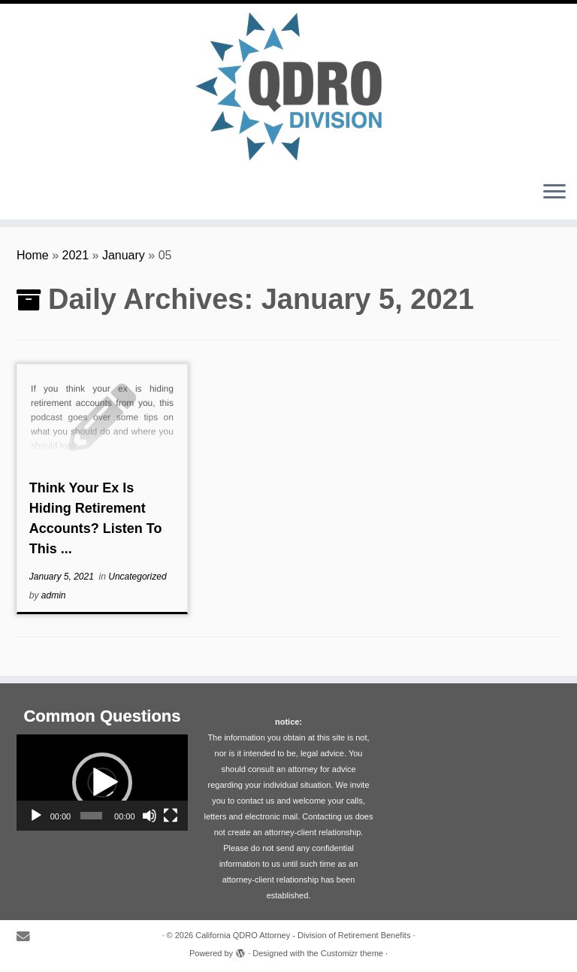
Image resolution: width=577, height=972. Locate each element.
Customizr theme (352, 953)
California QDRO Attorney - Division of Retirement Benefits (302, 935)
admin (53, 595)
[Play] (36, 815)
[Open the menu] (554, 192)
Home (33, 255)
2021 (75, 255)
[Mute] (149, 815)
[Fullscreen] (170, 815)
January (123, 255)
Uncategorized (137, 576)
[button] (102, 782)
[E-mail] (28, 937)
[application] (102, 782)
